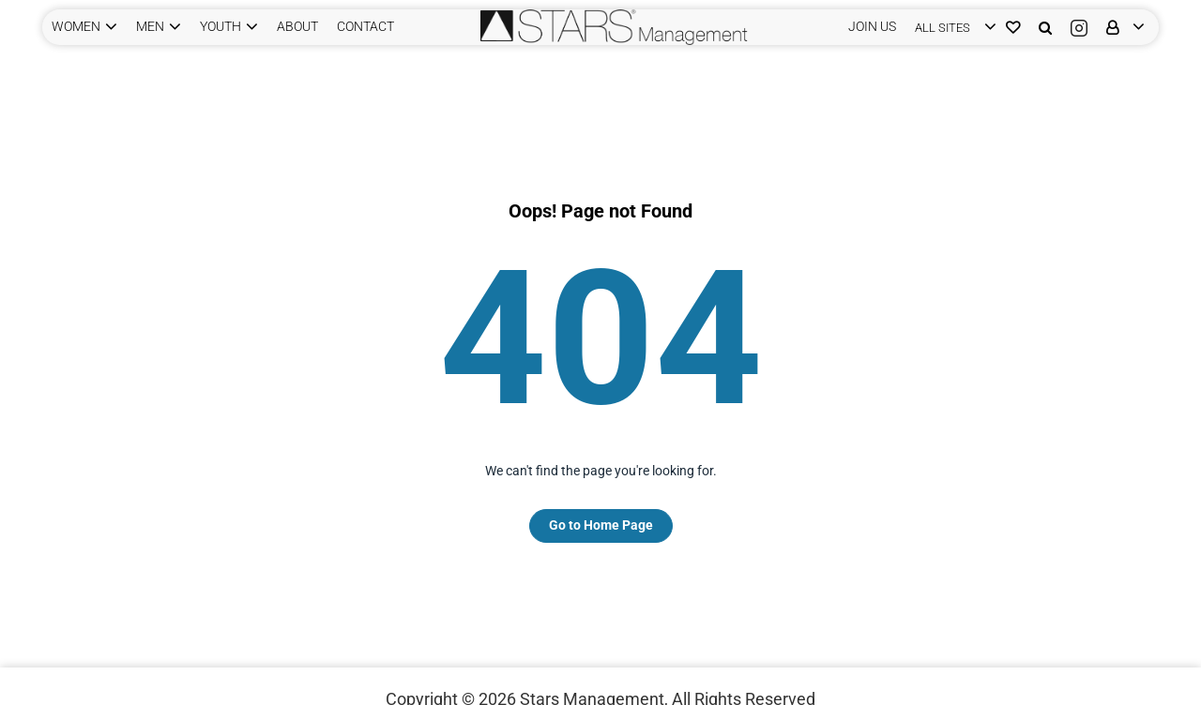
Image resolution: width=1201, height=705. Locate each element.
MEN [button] (150, 26)
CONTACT (365, 26)
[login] (950, 26)
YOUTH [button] (220, 26)
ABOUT (297, 26)
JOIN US (872, 26)
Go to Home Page (601, 525)
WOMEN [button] (76, 26)
